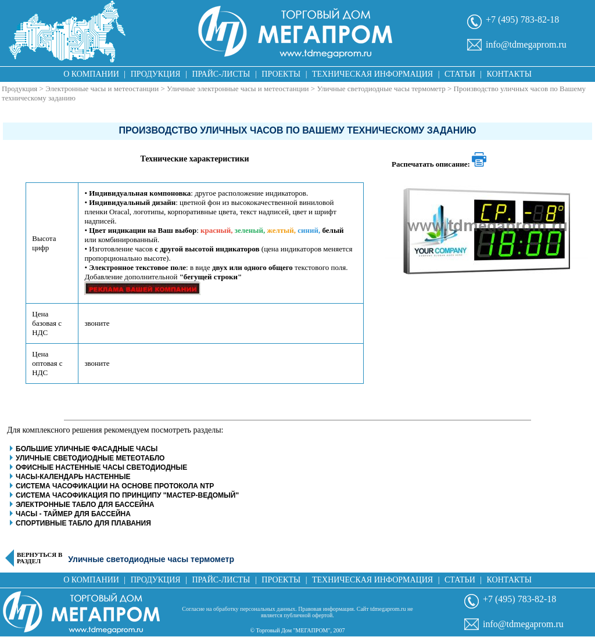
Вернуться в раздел (39, 558)
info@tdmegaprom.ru (526, 44)
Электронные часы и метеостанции (102, 88)
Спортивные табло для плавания (83, 523)
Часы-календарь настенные (73, 477)
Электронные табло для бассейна (85, 505)
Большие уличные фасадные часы (86, 449)
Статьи (460, 74)
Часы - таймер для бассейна (73, 514)
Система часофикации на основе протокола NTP (115, 486)
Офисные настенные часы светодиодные (101, 467)
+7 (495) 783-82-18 (522, 19)
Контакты (509, 74)
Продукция (156, 74)
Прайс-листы (221, 74)
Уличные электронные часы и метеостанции (238, 88)
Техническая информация (372, 74)
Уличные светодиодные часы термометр (381, 88)
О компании (91, 74)
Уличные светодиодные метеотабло (90, 458)
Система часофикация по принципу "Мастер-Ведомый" (127, 495)
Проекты (280, 74)
